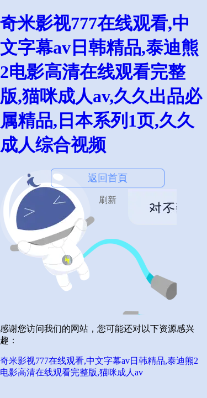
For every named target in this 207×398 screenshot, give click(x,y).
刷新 (107, 200)
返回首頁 (108, 178)
